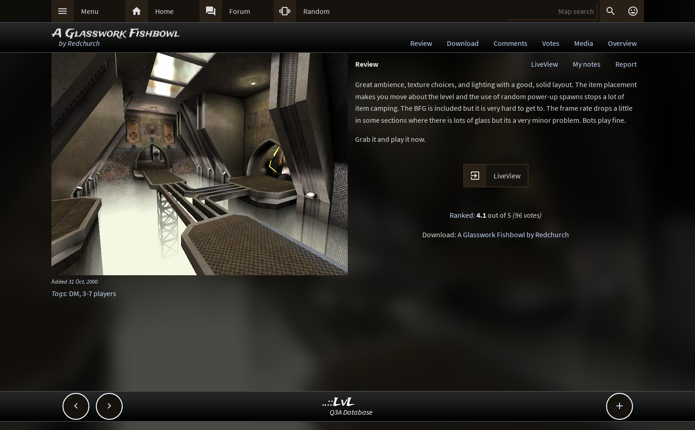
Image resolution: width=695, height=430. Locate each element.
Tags (58, 293)
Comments (510, 43)
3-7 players (99, 293)
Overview (622, 43)
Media (583, 43)
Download (463, 43)
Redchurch (84, 43)
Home (164, 11)
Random (316, 11)
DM (74, 293)
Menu (90, 11)
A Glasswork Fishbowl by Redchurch (513, 234)
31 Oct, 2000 (83, 281)
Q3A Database (351, 412)
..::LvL (338, 402)
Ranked (461, 215)
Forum (239, 11)
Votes (550, 43)
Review (421, 43)
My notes (587, 64)
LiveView (544, 64)
